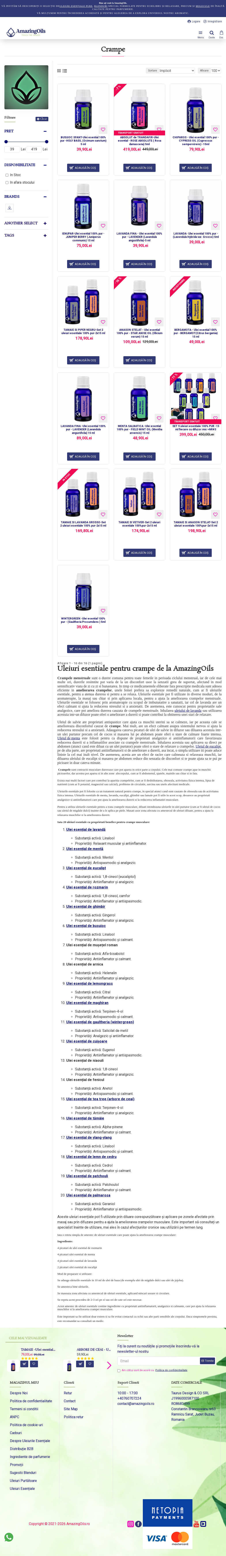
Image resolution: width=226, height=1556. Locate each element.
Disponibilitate (19, 165)
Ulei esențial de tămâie (85, 1118)
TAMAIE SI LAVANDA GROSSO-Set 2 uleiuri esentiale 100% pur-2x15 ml (83, 524)
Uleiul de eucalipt (208, 746)
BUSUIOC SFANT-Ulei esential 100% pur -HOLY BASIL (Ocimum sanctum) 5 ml (83, 141)
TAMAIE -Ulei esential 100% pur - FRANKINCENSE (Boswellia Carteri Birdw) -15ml (38, 1350)
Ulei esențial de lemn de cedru (91, 1157)
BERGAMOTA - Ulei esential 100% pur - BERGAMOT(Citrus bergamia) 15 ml (196, 333)
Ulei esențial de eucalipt (86, 868)
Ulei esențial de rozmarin (87, 887)
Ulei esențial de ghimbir (85, 906)
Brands (11, 196)
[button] (109, 1365)
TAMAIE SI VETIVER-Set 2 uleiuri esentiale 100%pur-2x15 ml (139, 524)
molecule (203, 6)
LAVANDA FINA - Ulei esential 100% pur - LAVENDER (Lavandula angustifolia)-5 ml (139, 237)
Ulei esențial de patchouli (87, 1176)
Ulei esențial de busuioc (86, 926)
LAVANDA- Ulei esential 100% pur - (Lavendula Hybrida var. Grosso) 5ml (196, 235)
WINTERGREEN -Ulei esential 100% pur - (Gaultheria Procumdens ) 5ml (83, 620)
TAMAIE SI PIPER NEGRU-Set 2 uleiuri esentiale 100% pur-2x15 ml (83, 331)
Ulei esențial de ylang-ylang (89, 1137)
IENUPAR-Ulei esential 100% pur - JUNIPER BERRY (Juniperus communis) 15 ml (83, 237)
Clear (43, 119)
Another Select (21, 223)
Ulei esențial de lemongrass (89, 983)
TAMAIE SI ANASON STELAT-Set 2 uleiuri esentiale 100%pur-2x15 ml (196, 524)
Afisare (204, 70)
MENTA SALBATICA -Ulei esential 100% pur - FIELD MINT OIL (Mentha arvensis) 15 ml (139, 430)
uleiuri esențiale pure (76, 6)
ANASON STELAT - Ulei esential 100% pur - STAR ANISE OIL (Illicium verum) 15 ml (139, 333)
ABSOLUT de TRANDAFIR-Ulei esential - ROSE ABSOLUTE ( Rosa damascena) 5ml (139, 141)
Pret (8, 131)
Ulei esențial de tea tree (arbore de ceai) (100, 1099)
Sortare (152, 70)
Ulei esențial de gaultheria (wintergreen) (100, 1022)
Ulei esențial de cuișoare (86, 1041)
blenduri (100, 6)
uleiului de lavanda (188, 710)
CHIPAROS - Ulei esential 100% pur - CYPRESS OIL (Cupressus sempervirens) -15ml (196, 141)
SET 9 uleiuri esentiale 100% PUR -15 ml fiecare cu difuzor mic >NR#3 (195, 428)
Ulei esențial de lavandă (85, 829)
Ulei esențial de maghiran (87, 1003)
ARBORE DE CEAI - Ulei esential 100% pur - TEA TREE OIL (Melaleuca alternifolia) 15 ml (94, 1350)
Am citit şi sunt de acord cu (152, 1370)
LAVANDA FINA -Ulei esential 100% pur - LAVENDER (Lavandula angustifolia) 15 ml (83, 430)
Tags (9, 235)
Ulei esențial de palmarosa (88, 1195)
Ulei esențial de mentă (84, 849)
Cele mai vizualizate (28, 1338)
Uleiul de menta (68, 738)
